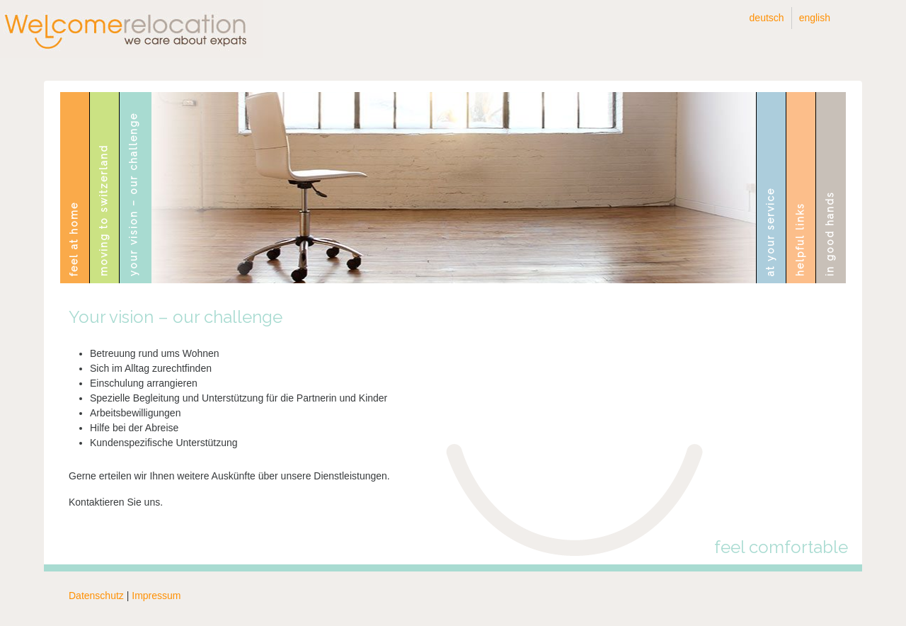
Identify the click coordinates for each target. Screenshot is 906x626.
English (814, 17)
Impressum (156, 595)
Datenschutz (96, 595)
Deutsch (767, 17)
